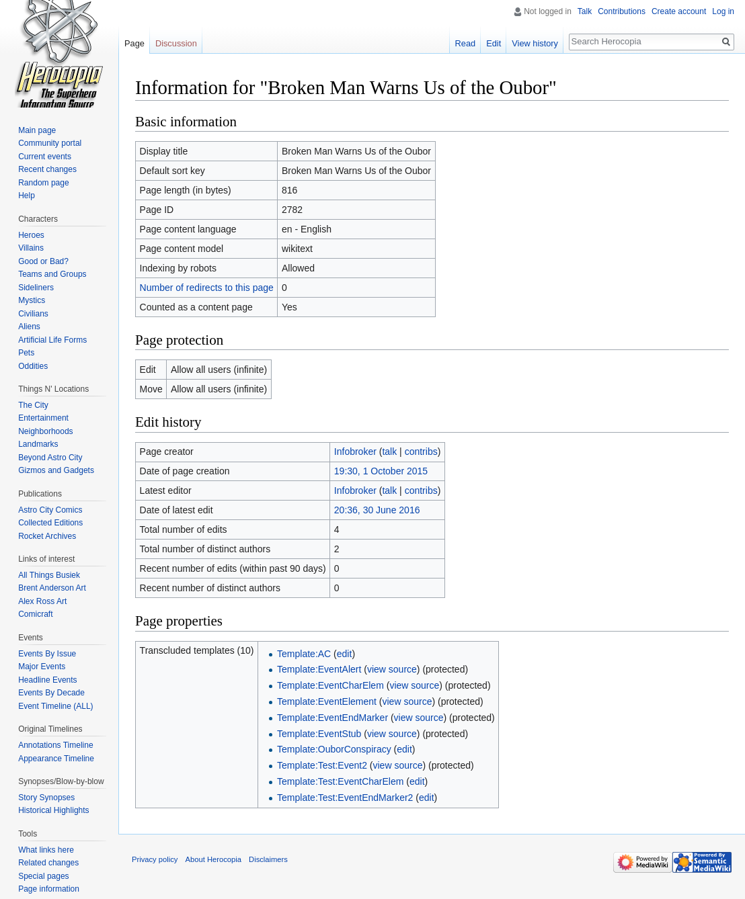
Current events (44, 156)
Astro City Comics (50, 510)
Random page (43, 182)
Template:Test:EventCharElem (340, 781)
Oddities (33, 366)
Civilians (33, 313)
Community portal (49, 143)
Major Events (41, 666)
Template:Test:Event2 (322, 765)
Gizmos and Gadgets (56, 470)
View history (535, 43)
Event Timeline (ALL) (55, 706)
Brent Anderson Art (52, 588)
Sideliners (36, 287)
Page (134, 43)
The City (33, 405)
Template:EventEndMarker (332, 717)
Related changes (48, 862)
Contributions (621, 11)
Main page (37, 130)
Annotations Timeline (55, 745)
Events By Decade (51, 692)
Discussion (176, 43)
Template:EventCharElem (330, 685)
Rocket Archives (47, 536)
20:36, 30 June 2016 (377, 510)
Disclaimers (268, 859)
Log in (723, 11)
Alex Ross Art (42, 601)
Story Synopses (46, 797)
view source (392, 669)
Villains (31, 248)
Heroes (31, 235)
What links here (46, 850)
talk (389, 451)
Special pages (43, 876)
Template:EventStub (319, 733)
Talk (585, 11)
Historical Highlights (53, 810)
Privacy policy (155, 859)
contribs (421, 451)
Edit (493, 43)
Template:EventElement (327, 701)
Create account (679, 11)
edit (344, 653)
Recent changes (47, 169)
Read (465, 43)
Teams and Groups (52, 274)
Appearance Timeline (56, 758)
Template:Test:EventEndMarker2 (345, 797)
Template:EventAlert (319, 669)
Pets (26, 352)
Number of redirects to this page (207, 287)
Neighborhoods (45, 431)
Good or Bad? (43, 261)
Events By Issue (47, 653)
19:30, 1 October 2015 (381, 471)
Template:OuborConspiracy (334, 749)
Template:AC (304, 653)
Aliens (29, 326)
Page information (48, 889)
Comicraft (35, 614)
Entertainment (43, 418)
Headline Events (47, 680)
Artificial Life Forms (52, 340)
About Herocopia (213, 859)
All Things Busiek (49, 575)
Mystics (31, 300)
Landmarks (38, 444)
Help (26, 195)
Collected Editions (50, 522)
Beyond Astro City (50, 457)
